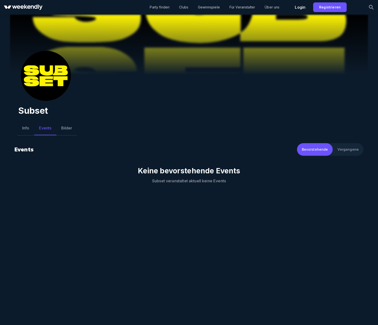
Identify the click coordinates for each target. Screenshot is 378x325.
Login (300, 7)
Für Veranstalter (242, 7)
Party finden (159, 7)
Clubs (183, 7)
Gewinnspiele (209, 7)
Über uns (272, 7)
